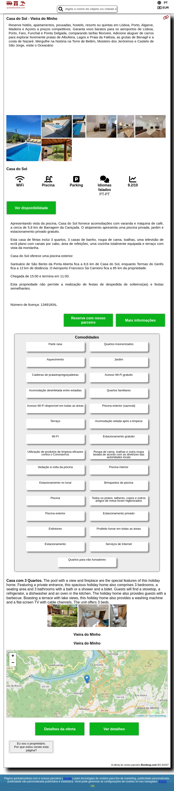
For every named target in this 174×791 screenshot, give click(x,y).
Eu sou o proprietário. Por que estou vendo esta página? (31, 747)
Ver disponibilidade (31, 208)
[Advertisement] (86, 81)
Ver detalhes (114, 729)
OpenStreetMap (157, 715)
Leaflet (140, 715)
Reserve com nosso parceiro (88, 320)
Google (67, 778)
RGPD (163, 781)
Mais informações (140, 320)
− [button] (12, 663)
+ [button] (12, 656)
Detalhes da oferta (60, 729)
